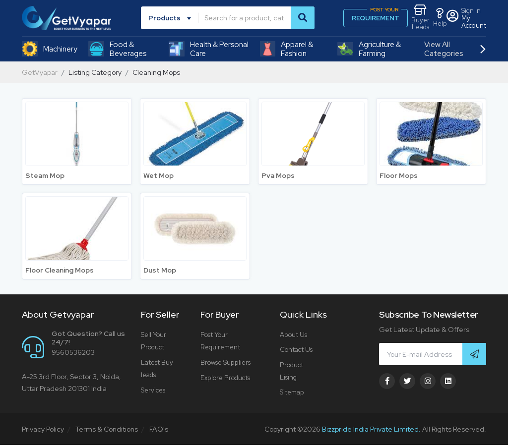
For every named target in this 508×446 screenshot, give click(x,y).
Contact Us (296, 350)
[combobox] (171, 17)
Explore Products (225, 378)
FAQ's (158, 430)
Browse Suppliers (225, 362)
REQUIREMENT (376, 15)
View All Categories (454, 49)
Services (153, 390)
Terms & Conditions (106, 430)
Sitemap (292, 393)
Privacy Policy (43, 430)
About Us (293, 335)
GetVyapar (40, 72)
